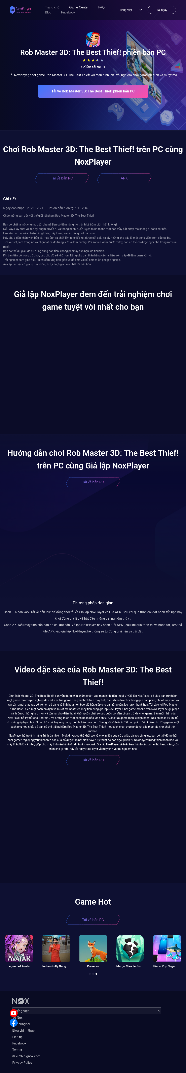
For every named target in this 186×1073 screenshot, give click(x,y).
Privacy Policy (22, 1063)
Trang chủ (52, 7)
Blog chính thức (23, 1030)
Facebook (68, 12)
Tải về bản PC (62, 178)
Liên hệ (17, 1037)
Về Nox (17, 1018)
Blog (48, 12)
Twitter (17, 1050)
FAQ (101, 7)
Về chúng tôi (21, 1024)
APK (124, 178)
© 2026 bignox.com (26, 1056)
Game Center (78, 7)
